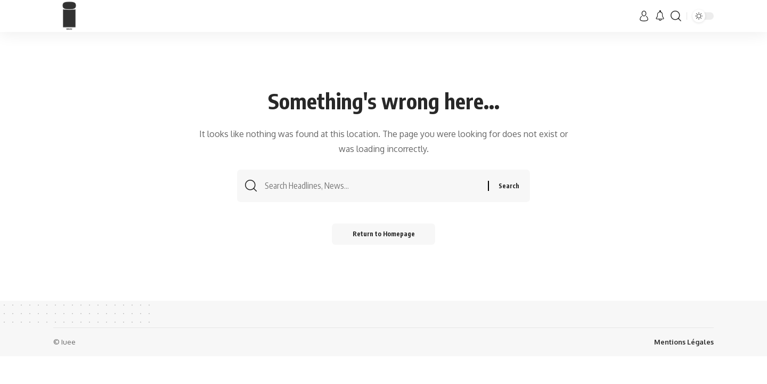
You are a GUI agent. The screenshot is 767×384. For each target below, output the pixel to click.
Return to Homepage (384, 234)
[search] (676, 16)
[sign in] (644, 16)
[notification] (660, 16)
